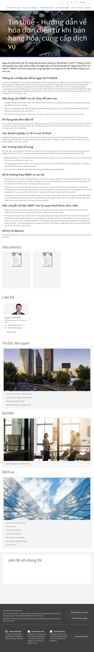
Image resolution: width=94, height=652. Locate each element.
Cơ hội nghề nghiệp (62, 7)
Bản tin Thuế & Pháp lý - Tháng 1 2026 (17, 405)
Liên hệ (87, 7)
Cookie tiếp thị (59, 631)
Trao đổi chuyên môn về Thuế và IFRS (17, 467)
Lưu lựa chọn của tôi (81, 636)
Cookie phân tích (37, 631)
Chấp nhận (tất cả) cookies (79, 612)
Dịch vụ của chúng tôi (30, 7)
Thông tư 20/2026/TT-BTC (14, 402)
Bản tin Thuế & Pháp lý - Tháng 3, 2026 (17, 394)
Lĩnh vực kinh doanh (14, 7)
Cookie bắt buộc (15, 631)
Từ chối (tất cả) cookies (79, 618)
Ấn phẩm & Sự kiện (47, 7)
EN (67, 2)
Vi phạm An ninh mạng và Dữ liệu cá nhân (18, 398)
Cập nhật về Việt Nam (28, 15)
